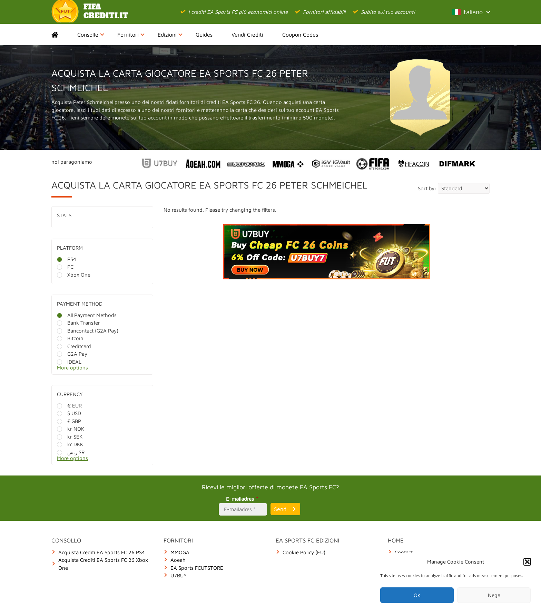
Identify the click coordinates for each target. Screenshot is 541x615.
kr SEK (69, 437)
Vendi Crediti (247, 34)
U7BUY (178, 575)
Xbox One (73, 275)
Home (60, 34)
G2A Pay (72, 354)
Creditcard (74, 346)
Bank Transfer (78, 323)
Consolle (90, 34)
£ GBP (69, 421)
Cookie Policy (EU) (304, 552)
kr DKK (70, 444)
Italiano (471, 12)
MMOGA (179, 552)
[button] (527, 561)
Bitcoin (70, 338)
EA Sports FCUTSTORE (196, 568)
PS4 (66, 259)
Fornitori (131, 34)
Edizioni (170, 34)
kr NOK (70, 429)
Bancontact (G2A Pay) (87, 331)
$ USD (69, 413)
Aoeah (178, 560)
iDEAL (69, 362)
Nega (494, 595)
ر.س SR (71, 452)
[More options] (107, 369)
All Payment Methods (87, 315)
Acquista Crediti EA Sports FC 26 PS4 (101, 552)
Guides (204, 34)
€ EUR (69, 406)
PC (65, 267)
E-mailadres (243, 499)
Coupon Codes (300, 34)
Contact (404, 552)
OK (417, 595)
